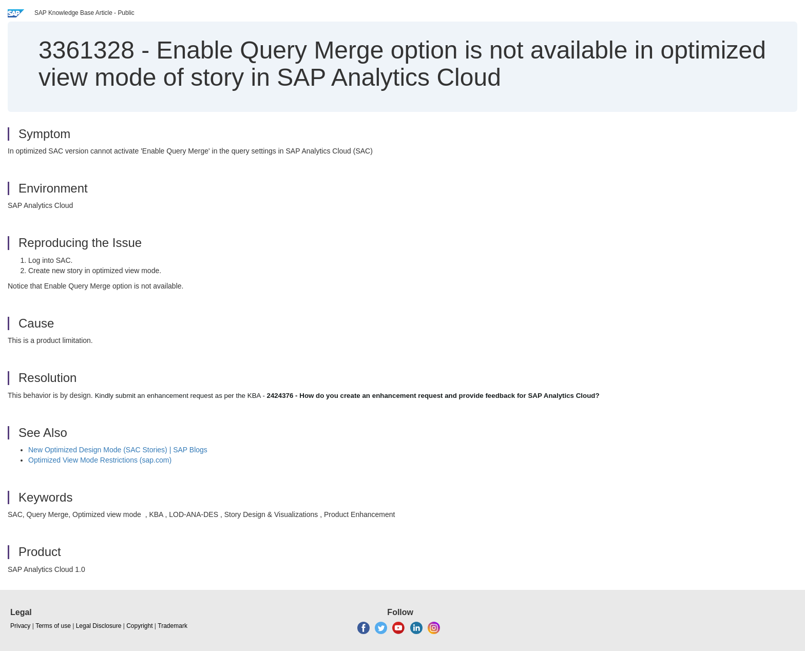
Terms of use (53, 625)
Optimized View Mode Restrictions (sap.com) (99, 460)
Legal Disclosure (99, 625)
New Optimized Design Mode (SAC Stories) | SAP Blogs (117, 450)
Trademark (172, 625)
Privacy (20, 625)
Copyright (139, 625)
